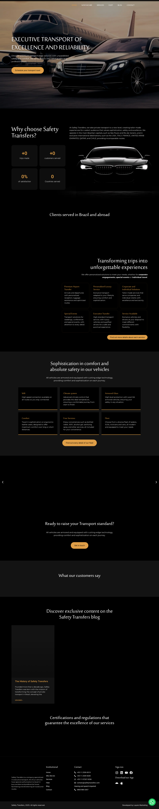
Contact (130, 5)
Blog (120, 5)
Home (74, 5)
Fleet (111, 5)
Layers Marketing (141, 805)
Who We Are (87, 5)
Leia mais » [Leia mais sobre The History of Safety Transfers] (19, 700)
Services (100, 5)
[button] (2, 482)
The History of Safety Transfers (31, 681)
